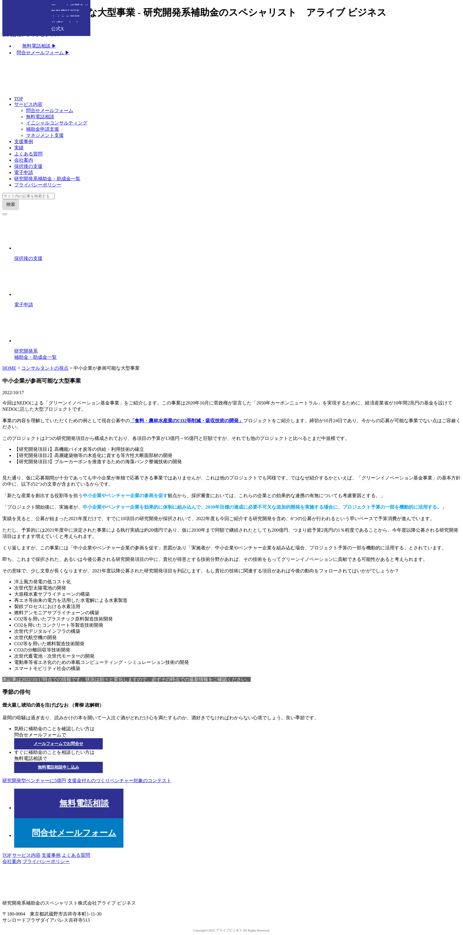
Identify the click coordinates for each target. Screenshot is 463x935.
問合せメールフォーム (49, 110)
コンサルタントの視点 (45, 368)
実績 (19, 147)
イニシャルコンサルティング (56, 122)
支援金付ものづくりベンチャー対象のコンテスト (119, 780)
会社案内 (23, 160)
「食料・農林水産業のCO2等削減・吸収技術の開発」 (186, 420)
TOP (18, 98)
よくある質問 (28, 153)
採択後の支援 (28, 166)
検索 (10, 204)
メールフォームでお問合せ (58, 743)
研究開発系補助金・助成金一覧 (47, 178)
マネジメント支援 (45, 135)
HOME (9, 368)
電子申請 (23, 172)
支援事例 (23, 141)
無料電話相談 (40, 116)
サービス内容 (28, 104)
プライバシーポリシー (37, 184)
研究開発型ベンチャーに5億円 (34, 780)
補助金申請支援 (42, 129)
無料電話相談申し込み (58, 767)
